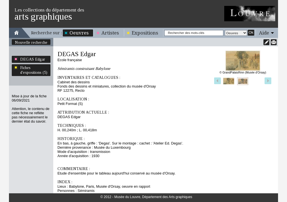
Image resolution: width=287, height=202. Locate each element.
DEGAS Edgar (32, 59)
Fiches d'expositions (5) (33, 70)
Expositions (145, 33)
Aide (264, 33)
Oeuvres (79, 33)
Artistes (110, 33)
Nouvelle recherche (31, 42)
